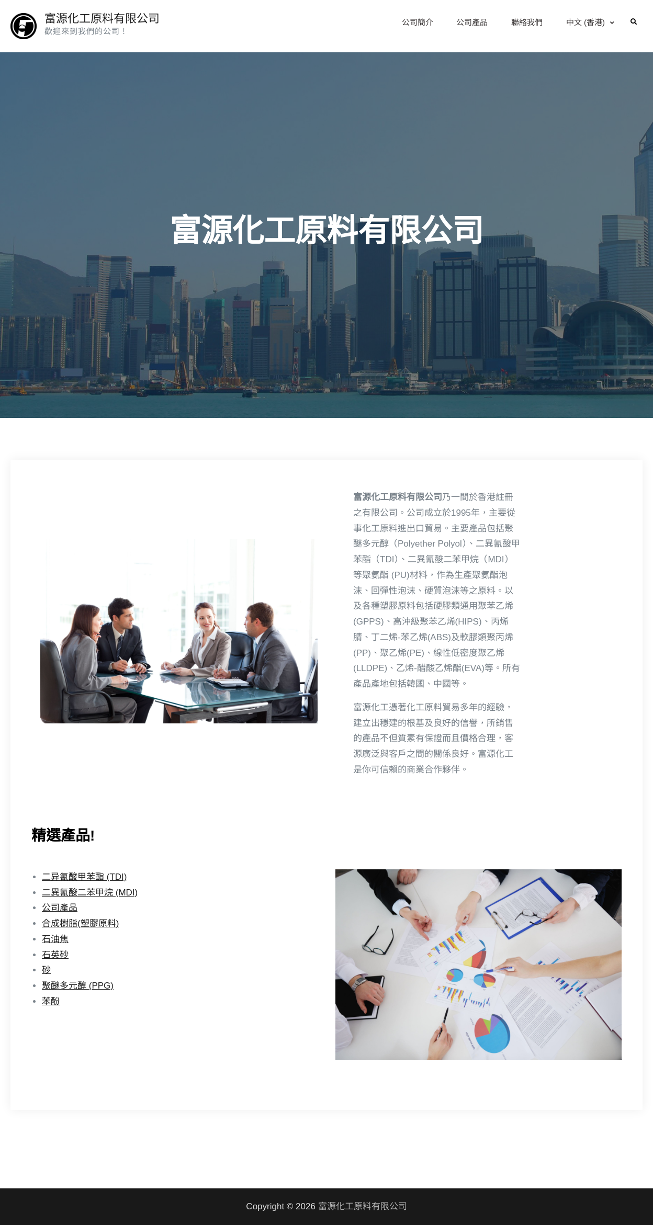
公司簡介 (417, 22)
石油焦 (55, 939)
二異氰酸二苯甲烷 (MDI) (90, 893)
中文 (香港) (585, 22)
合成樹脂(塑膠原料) (80, 923)
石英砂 (55, 955)
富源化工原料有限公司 (102, 18)
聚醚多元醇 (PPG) (78, 986)
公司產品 (472, 22)
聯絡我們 (527, 22)
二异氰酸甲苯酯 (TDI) (84, 877)
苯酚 (51, 1001)
